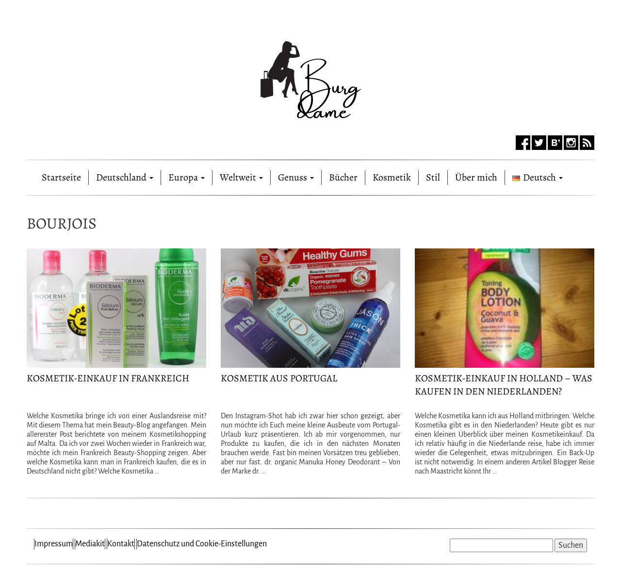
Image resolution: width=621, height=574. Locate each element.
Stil (433, 177)
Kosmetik (392, 177)
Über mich (476, 177)
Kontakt (120, 544)
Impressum (53, 544)
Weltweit (241, 177)
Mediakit (90, 544)
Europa (186, 177)
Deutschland (124, 177)
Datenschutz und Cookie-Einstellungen (202, 544)
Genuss (296, 177)
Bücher (343, 177)
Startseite (61, 175)
